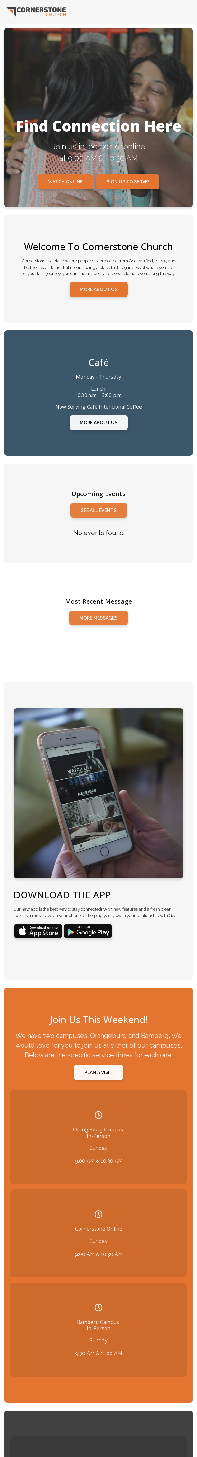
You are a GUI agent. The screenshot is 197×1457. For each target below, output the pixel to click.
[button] (185, 11)
